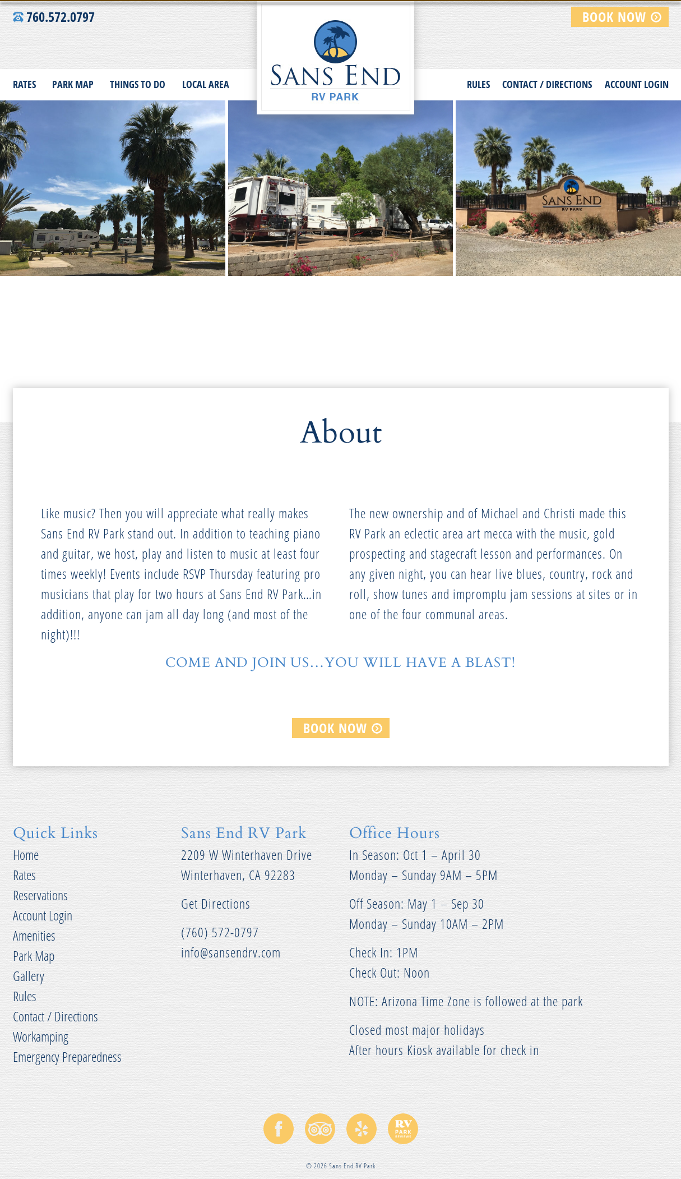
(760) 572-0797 (220, 931)
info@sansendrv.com (231, 951)
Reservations (40, 894)
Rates (24, 83)
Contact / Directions (547, 83)
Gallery (28, 975)
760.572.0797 (54, 15)
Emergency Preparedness (67, 1056)
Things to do (137, 83)
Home (26, 854)
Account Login (637, 83)
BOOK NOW (614, 15)
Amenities (34, 934)
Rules (478, 83)
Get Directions (216, 903)
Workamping (40, 1035)
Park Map (73, 83)
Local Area (205, 83)
